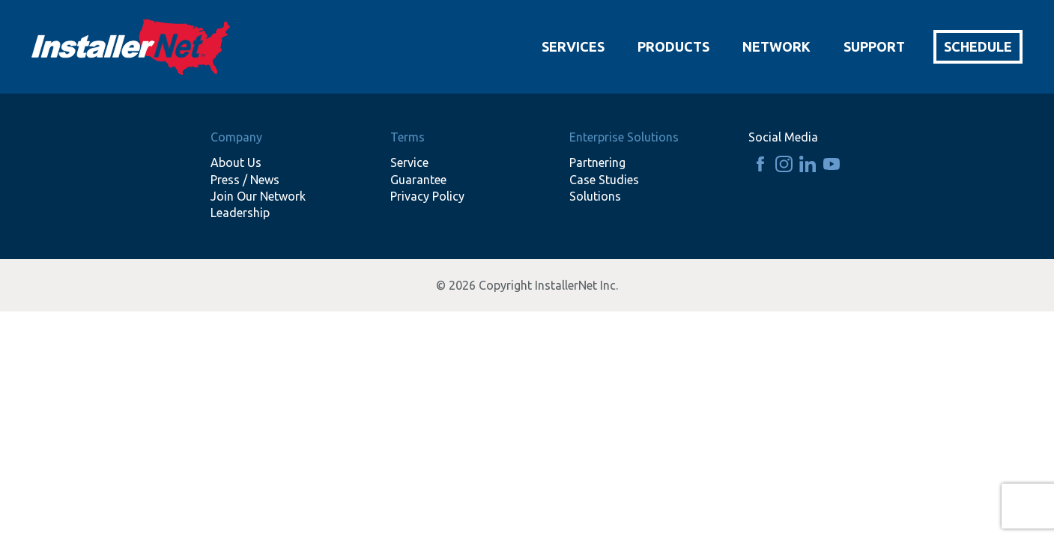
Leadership (240, 212)
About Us (236, 162)
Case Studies (604, 179)
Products (673, 46)
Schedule (978, 46)
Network (776, 46)
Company (236, 137)
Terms (407, 137)
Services (573, 46)
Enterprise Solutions (624, 137)
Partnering (597, 162)
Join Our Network (258, 196)
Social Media (783, 137)
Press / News (245, 179)
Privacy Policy (427, 196)
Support (874, 46)
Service (409, 162)
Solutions (595, 196)
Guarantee (418, 179)
